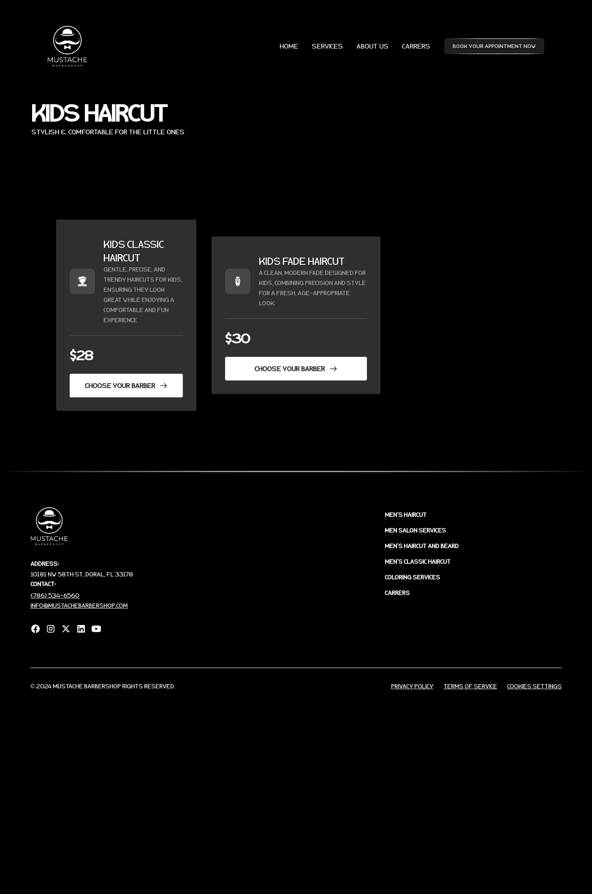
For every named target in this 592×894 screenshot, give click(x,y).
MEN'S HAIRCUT (405, 514)
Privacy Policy (412, 686)
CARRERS (416, 46)
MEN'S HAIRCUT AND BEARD (422, 546)
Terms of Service (470, 686)
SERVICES (327, 46)
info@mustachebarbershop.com (79, 605)
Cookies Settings (534, 686)
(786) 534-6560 (54, 595)
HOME (289, 46)
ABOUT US (372, 46)
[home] (67, 46)
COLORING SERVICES (412, 577)
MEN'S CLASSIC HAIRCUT (418, 561)
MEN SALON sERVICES (415, 530)
